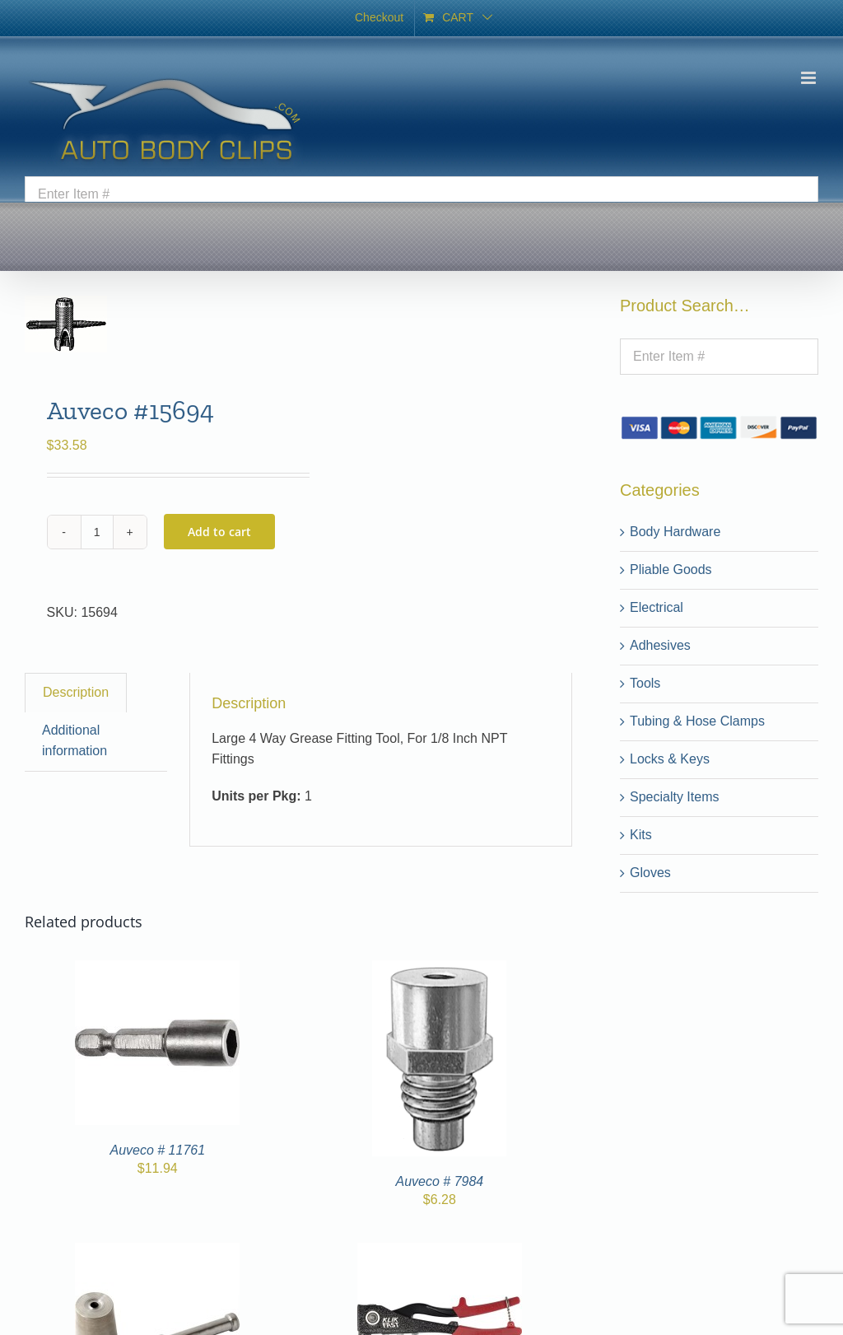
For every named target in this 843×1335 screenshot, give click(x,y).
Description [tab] (76, 692)
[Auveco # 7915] (439, 1252)
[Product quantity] (97, 532)
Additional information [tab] (74, 740)
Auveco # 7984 (439, 1181)
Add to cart (219, 531)
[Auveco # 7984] (439, 970)
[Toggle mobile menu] (809, 77)
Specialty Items (674, 797)
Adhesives (660, 645)
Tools (645, 683)
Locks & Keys (670, 759)
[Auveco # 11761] (157, 970)
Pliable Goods (671, 569)
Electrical (656, 607)
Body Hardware (675, 532)
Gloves (650, 873)
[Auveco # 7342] (157, 1252)
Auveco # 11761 (157, 1150)
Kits (641, 835)
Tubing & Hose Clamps (697, 721)
